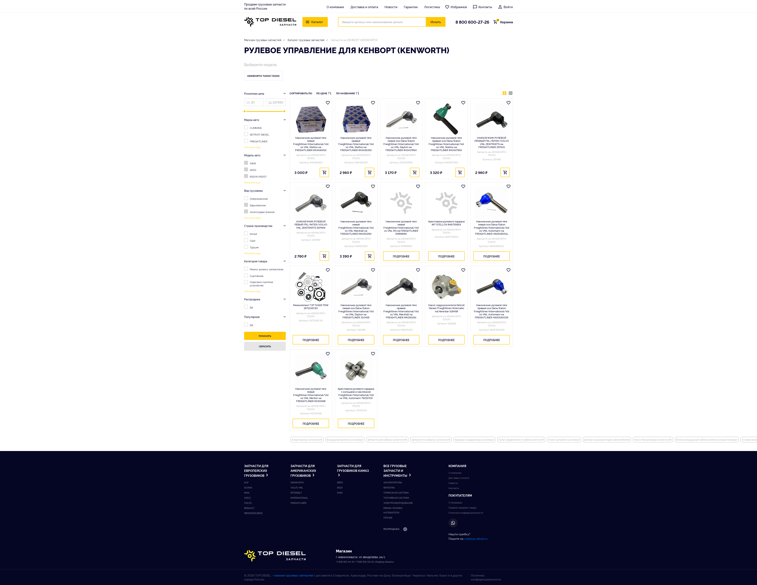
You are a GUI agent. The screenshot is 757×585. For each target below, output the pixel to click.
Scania (248, 487)
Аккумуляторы (392, 482)
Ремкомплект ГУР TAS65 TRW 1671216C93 (311, 306)
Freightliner (298, 502)
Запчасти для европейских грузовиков (256, 471)
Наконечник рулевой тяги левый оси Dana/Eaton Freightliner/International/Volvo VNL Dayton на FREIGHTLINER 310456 (356, 311)
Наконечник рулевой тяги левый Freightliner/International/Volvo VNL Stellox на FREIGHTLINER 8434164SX (311, 143)
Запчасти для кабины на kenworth (387, 439)
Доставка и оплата (364, 7)
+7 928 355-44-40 (345, 561)
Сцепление (256, 275)
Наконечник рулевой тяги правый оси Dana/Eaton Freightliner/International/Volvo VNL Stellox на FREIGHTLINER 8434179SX (446, 143)
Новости (391, 7)
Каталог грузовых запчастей (306, 40)
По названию (347, 93)
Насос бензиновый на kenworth (653, 439)
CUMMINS (256, 127)
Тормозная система (396, 492)
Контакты (482, 7)
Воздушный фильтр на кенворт (345, 439)
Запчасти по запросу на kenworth (431, 439)
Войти (505, 7)
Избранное (456, 7)
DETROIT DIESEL (259, 134)
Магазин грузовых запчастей (262, 40)
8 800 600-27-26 (472, 22)
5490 (340, 492)
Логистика (432, 7)
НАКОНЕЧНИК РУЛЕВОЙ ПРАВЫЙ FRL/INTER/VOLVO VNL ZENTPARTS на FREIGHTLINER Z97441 (491, 142)
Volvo (248, 502)
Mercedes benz (253, 513)
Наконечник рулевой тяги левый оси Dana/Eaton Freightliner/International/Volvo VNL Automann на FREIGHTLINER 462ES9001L (491, 227)
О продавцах (455, 502)
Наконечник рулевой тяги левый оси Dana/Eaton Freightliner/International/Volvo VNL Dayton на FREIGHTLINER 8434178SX (401, 143)
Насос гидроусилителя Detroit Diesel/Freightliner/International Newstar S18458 (446, 308)
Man (246, 492)
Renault (249, 507)
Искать (436, 22)
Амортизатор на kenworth (307, 439)
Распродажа (395, 529)
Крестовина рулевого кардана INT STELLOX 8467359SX (446, 223)
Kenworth (297, 482)
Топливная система (396, 497)
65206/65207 (258, 176)
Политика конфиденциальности (466, 512)
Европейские (258, 205)
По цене (323, 93)
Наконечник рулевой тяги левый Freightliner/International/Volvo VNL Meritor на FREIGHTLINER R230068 (311, 394)
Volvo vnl (296, 487)
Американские (259, 198)
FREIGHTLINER (258, 141)
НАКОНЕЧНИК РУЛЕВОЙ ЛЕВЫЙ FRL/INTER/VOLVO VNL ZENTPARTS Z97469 (310, 224)
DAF (246, 482)
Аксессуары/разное (262, 211)
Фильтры (389, 487)
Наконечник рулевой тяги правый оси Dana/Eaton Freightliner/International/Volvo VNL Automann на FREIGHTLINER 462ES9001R (491, 311)
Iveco (247, 497)
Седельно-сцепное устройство (261, 283)
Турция (254, 247)
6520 (340, 487)
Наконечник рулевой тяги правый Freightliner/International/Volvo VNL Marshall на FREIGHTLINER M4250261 (401, 311)
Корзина (504, 22)
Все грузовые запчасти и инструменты (397, 471)
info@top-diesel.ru (384, 561)
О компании (335, 7)
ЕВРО (340, 482)
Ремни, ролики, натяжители (266, 269)
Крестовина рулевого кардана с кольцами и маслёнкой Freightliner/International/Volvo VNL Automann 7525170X (356, 393)
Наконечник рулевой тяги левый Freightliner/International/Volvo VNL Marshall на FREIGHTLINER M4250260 (356, 227)
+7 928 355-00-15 (364, 561)
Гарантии (411, 7)
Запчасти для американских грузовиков (303, 471)
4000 (253, 169)
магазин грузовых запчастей (293, 575)
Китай (253, 233)
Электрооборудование (398, 502)
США (252, 240)
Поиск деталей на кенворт (564, 439)
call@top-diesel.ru (476, 539)
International (299, 497)
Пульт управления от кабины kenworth (521, 439)
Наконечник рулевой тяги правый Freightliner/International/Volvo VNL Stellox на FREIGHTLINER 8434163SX (356, 143)
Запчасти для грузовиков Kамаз (353, 470)
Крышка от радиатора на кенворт (474, 439)
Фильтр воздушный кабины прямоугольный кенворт (707, 439)
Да (251, 307)
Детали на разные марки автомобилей (607, 439)
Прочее (387, 517)
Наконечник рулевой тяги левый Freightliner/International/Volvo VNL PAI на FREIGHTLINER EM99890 (401, 227)
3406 (253, 163)
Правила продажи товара (462, 507)
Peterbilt (296, 492)
